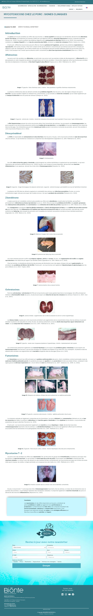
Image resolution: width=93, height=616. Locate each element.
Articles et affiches (77, 5)
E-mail (14, 555)
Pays (13, 545)
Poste (14, 550)
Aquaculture (36, 561)
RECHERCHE (53, 6)
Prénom (66, 550)
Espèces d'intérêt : (17, 560)
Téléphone (50, 555)
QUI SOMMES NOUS (22, 5)
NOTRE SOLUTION (32, 5)
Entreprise (50, 545)
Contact (72, 9)
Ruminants (28, 561)
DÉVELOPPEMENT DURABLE (64, 5)
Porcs (21, 561)
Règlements (79, 9)
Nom (48, 550)
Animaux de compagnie (49, 561)
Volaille (16, 561)
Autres (59, 561)
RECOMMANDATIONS (42, 6)
